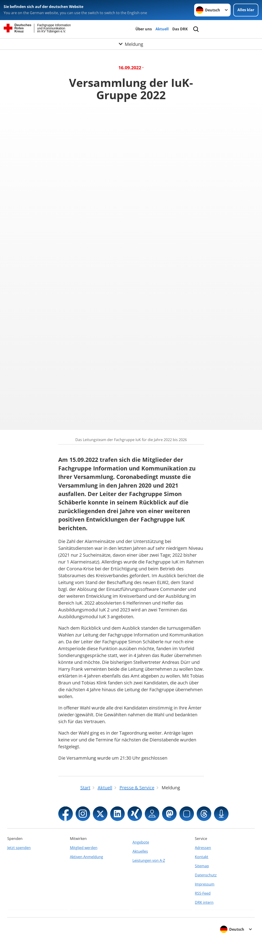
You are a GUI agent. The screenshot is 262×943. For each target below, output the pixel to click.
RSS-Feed (203, 893)
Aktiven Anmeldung (86, 856)
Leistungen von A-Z (148, 860)
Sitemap (202, 865)
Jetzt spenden (19, 847)
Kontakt (201, 856)
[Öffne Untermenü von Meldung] (131, 44)
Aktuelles (140, 851)
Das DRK (180, 28)
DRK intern (204, 902)
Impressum (204, 884)
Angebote (140, 842)
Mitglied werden (83, 847)
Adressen (203, 847)
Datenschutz (206, 875)
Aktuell (162, 28)
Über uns (143, 28)
